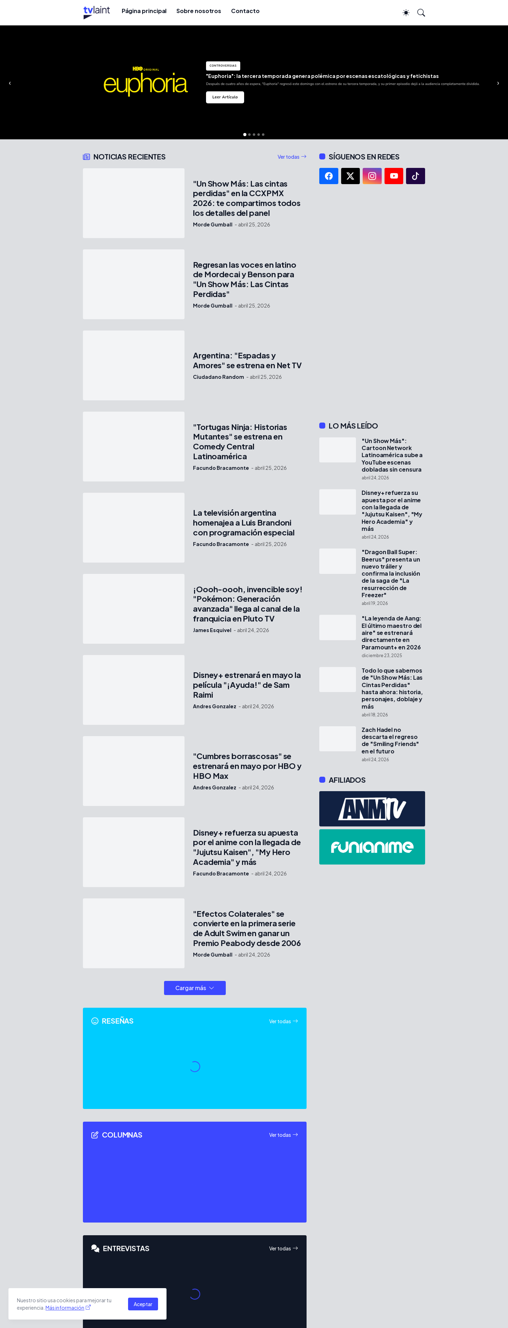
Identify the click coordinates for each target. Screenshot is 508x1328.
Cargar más (190, 988)
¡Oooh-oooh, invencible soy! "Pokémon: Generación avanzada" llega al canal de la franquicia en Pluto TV (248, 604)
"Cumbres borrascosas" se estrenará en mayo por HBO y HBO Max (247, 766)
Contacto (245, 10)
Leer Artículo (225, 97)
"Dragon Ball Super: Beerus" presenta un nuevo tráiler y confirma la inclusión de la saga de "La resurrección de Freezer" (391, 573)
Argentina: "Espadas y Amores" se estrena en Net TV (247, 360)
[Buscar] (418, 13)
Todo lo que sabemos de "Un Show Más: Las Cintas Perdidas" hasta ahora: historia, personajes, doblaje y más (392, 688)
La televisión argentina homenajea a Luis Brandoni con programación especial (244, 522)
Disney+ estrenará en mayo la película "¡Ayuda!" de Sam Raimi (247, 684)
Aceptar (143, 1304)
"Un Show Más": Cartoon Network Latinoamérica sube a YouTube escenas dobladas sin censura (392, 455)
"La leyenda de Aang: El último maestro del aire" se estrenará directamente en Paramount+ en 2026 (392, 632)
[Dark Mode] (402, 13)
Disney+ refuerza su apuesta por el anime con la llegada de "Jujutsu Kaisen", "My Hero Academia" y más (247, 847)
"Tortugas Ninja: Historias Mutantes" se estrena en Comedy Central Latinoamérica (240, 441)
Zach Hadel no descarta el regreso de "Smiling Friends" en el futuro (390, 740)
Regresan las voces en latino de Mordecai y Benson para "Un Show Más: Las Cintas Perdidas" (244, 279)
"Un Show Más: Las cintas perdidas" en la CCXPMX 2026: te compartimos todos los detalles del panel (247, 198)
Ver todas (289, 156)
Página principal (144, 10)
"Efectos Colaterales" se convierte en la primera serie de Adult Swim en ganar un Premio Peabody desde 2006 (247, 928)
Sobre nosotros (198, 10)
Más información (65, 1307)
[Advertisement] (372, 302)
